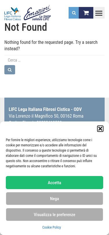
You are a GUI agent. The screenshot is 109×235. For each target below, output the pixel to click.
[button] (100, 129)
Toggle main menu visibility (97, 10)
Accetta (54, 182)
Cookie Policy (51, 227)
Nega (54, 198)
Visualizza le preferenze (54, 214)
